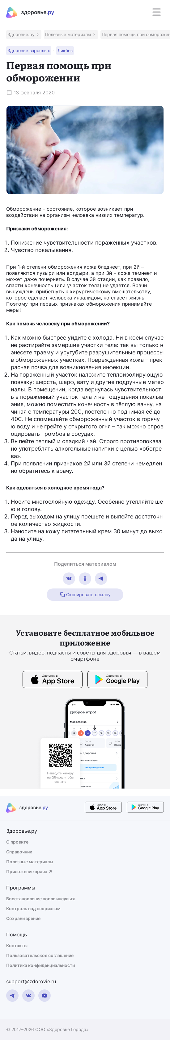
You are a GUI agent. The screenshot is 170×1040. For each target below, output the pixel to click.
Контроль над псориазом (33, 908)
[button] (23, 34)
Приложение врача (29, 871)
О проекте (17, 841)
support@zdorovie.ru (31, 981)
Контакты (17, 945)
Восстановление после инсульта (40, 898)
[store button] (53, 680)
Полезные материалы (29, 861)
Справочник (19, 851)
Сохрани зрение (23, 918)
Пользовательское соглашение (40, 955)
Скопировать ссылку (85, 595)
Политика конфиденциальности (40, 965)
